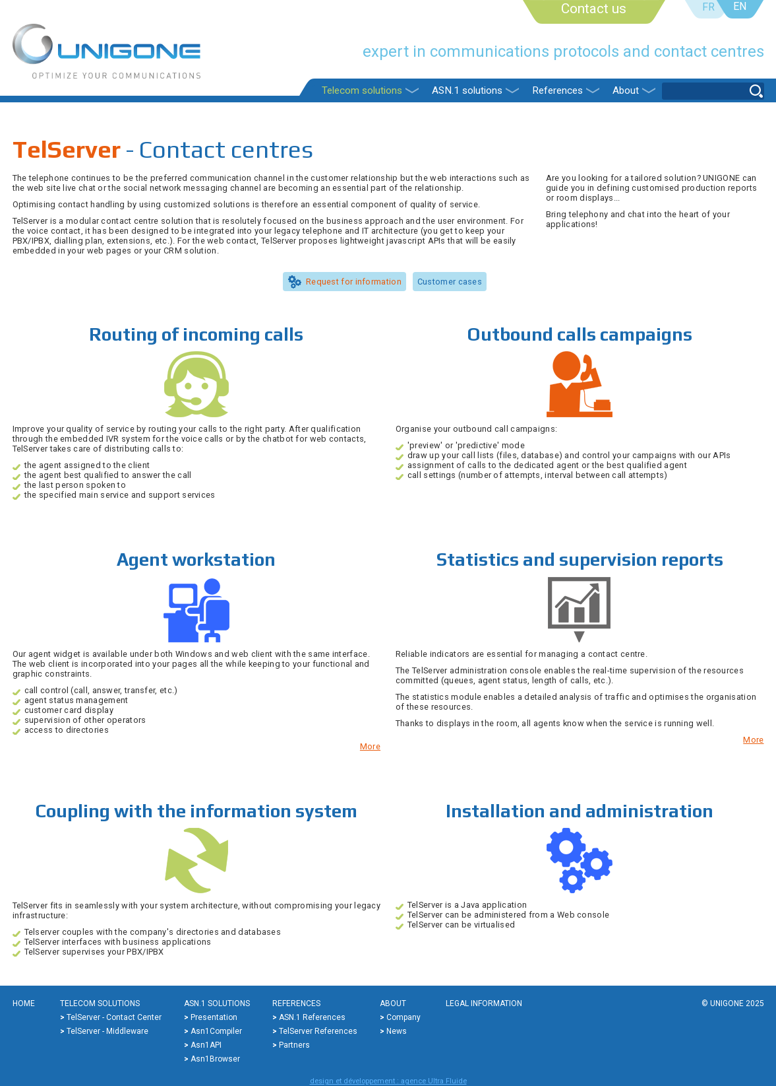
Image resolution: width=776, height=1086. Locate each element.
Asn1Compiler (216, 1031)
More (370, 746)
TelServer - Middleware (107, 1031)
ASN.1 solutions (467, 90)
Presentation (214, 1017)
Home (24, 1003)
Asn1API (206, 1045)
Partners (294, 1045)
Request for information (354, 282)
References (557, 90)
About (625, 90)
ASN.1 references (312, 1017)
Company (403, 1017)
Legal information (484, 1003)
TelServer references (318, 1031)
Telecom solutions (362, 90)
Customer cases (449, 282)
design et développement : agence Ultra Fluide (388, 1081)
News (396, 1031)
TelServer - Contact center (114, 1017)
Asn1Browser (215, 1059)
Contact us (593, 9)
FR (708, 7)
